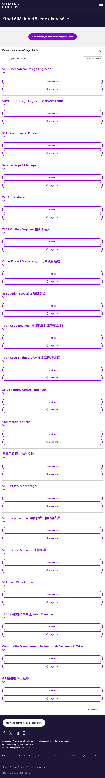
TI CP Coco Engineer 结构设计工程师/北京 (31, 358)
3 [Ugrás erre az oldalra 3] (84, 709)
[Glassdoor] (24, 733)
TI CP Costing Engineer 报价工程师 (26, 229)
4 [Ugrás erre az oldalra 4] (88, 709)
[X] (10, 733)
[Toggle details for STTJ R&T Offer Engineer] (3, 585)
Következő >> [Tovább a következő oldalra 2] (97, 709)
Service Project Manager (19, 165)
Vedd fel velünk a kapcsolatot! (26, 722)
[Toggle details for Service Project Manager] (3, 168)
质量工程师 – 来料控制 (18, 454)
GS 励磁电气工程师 (15, 678)
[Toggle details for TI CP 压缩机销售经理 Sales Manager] (3, 617)
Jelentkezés (53, 81)
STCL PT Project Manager (19, 486)
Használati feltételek (70, 756)
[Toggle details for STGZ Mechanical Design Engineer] (3, 72)
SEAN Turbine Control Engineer (24, 390)
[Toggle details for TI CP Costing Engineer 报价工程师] (3, 232)
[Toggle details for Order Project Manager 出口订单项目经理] (3, 265)
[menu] (101, 5)
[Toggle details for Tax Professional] (3, 200)
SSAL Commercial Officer (20, 133)
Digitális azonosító (89, 756)
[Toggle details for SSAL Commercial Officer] (3, 136)
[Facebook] (4, 733)
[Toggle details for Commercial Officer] (3, 425)
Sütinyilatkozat (52, 756)
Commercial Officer (16, 422)
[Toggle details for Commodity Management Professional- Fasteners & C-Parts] (3, 649)
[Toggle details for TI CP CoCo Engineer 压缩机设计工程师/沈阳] (3, 329)
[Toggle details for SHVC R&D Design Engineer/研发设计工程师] (3, 104)
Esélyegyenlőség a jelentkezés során (17, 744)
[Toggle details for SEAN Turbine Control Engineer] (3, 393)
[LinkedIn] (17, 733)
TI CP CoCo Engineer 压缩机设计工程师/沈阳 (32, 326)
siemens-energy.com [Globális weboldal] (11, 748)
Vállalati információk (11, 756)
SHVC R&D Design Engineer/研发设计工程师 (32, 101)
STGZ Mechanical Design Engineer (26, 69)
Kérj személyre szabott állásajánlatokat (52, 36)
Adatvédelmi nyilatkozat (33, 756)
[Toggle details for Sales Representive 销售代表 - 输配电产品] (3, 521)
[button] (52, 89)
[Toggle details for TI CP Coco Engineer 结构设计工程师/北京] (3, 361)
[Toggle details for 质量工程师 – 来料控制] (3, 457)
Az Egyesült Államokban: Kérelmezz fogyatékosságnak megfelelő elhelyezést (35, 741)
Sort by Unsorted (92, 59)
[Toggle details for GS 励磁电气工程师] (3, 682)
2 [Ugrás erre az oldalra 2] (81, 709)
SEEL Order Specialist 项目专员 (23, 293)
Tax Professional (13, 197)
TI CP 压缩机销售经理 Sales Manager (27, 614)
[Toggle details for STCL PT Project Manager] (3, 489)
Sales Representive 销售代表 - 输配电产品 (31, 518)
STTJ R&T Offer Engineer (19, 582)
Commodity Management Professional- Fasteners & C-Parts (44, 646)
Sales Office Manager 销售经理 (24, 550)
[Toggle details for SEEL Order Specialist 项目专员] (3, 297)
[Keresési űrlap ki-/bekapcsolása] (99, 50)
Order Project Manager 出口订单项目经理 (31, 261)
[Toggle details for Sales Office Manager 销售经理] (3, 553)
